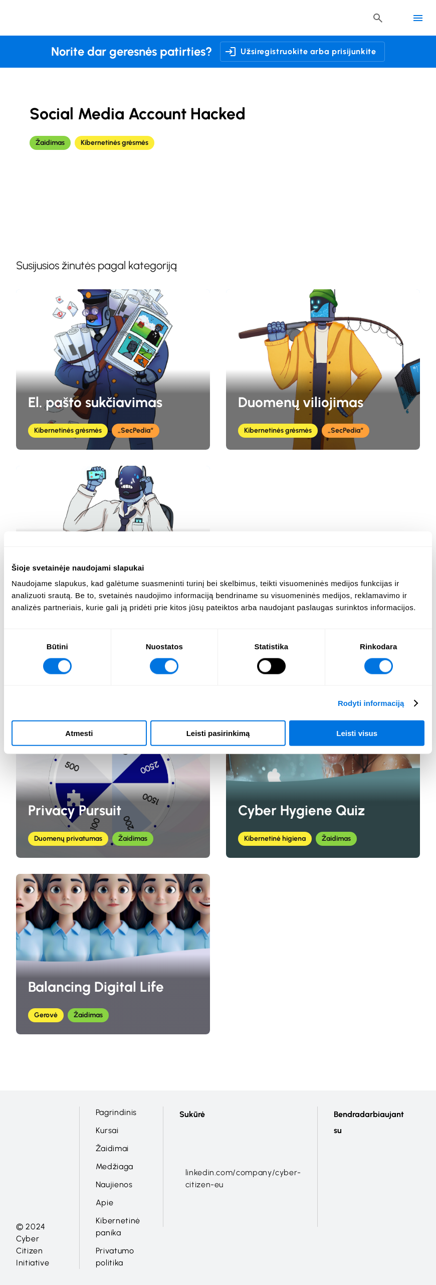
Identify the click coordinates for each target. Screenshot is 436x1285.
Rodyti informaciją (371, 702)
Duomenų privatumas (68, 838)
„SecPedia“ (135, 430)
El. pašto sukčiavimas (95, 402)
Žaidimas (50, 142)
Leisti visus (356, 733)
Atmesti (79, 733)
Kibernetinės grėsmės (114, 142)
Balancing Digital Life (96, 986)
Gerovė (46, 1015)
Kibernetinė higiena (275, 838)
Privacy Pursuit (74, 810)
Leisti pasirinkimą (218, 733)
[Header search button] (378, 18)
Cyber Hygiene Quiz (301, 810)
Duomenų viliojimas (300, 402)
